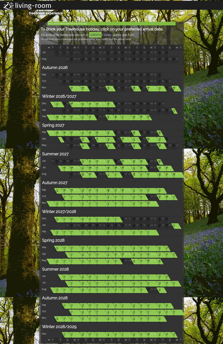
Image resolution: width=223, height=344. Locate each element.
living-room (33, 5)
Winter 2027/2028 (58, 211)
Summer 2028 (55, 269)
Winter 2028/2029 (58, 326)
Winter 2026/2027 (58, 96)
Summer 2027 (55, 154)
